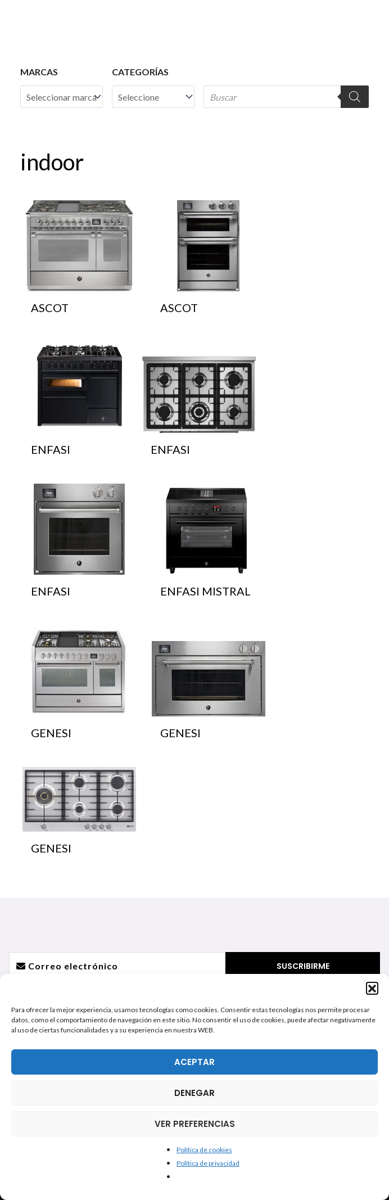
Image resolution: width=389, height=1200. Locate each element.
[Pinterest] (241, 758)
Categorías (140, 71)
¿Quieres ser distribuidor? (289, 895)
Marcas (39, 71)
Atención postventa (289, 881)
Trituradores (99, 895)
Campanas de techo (100, 881)
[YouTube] (194, 758)
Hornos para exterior (100, 935)
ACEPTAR (194, 1062)
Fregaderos (100, 854)
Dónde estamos (289, 868)
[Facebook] (147, 758)
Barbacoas (100, 922)
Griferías (100, 868)
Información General (289, 854)
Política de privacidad (208, 1163)
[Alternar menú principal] (365, 22)
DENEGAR (194, 1093)
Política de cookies (204, 1149)
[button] (372, 988)
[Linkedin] (218, 758)
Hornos (100, 908)
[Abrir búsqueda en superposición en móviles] (286, 96)
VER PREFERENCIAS (195, 1124)
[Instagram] (170, 758)
